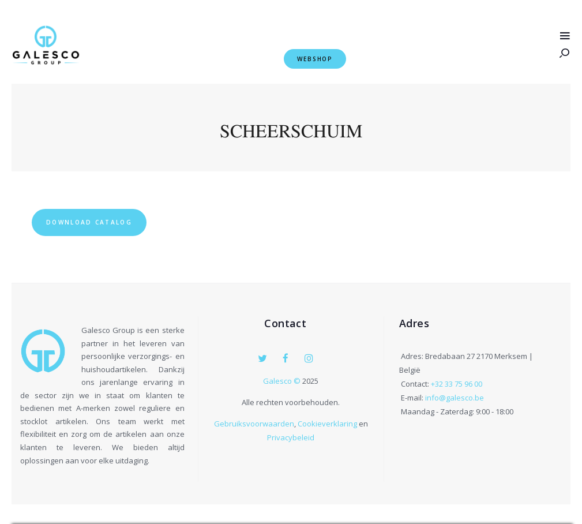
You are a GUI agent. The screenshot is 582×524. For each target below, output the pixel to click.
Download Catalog (95, 222)
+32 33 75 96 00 (456, 384)
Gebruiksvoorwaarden (254, 423)
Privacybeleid (290, 437)
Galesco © (282, 380)
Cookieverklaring (327, 423)
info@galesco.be (454, 398)
